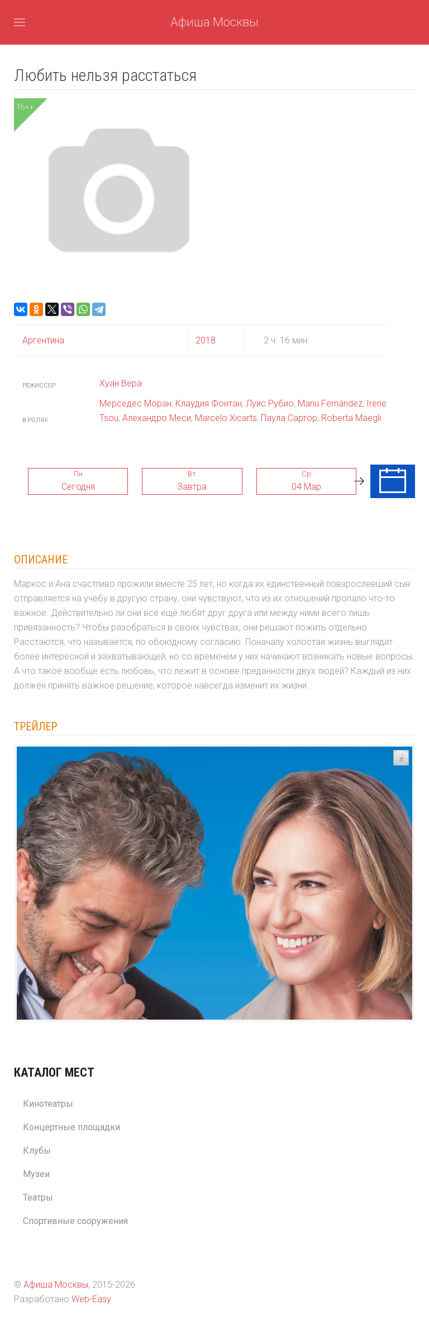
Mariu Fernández (330, 403)
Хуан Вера (120, 383)
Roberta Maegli (351, 418)
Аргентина (43, 340)
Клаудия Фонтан (208, 403)
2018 (206, 340)
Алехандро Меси (156, 418)
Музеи (36, 1174)
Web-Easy (91, 1299)
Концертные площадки (71, 1127)
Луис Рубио (270, 403)
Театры (38, 1197)
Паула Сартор (289, 418)
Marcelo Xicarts (226, 418)
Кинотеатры (48, 1103)
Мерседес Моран (135, 403)
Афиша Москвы (214, 22)
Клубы (37, 1150)
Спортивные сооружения (75, 1221)
